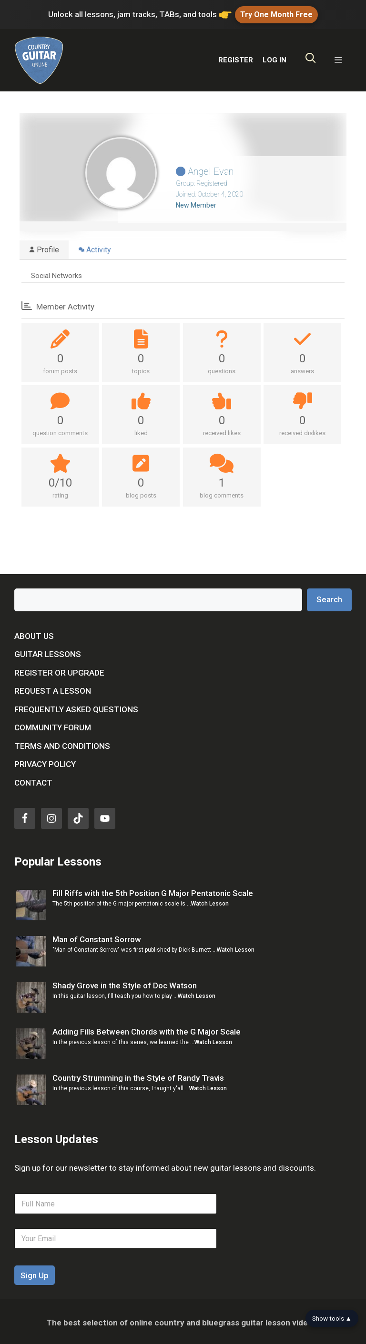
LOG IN (274, 57)
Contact (33, 780)
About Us (34, 633)
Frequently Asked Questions (76, 707)
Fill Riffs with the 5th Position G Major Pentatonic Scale (152, 891)
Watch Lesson (210, 901)
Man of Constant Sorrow (96, 937)
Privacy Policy (45, 762)
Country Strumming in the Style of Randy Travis (138, 1075)
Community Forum (52, 725)
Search (329, 597)
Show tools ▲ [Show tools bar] (332, 1318)
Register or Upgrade (59, 670)
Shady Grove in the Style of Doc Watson (124, 983)
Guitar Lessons (47, 652)
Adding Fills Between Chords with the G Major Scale (146, 1029)
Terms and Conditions (62, 743)
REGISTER (235, 57)
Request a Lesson (52, 688)
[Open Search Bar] (310, 58)
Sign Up (34, 1273)
